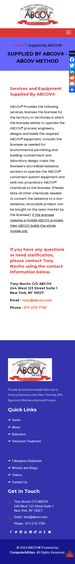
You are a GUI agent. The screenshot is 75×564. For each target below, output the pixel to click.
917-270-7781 (35, 308)
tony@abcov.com (37, 300)
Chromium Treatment (26, 441)
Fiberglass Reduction (27, 461)
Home (18, 45)
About (16, 427)
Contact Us (19, 482)
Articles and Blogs (25, 468)
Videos (17, 475)
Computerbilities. (23, 552)
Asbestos (19, 434)
